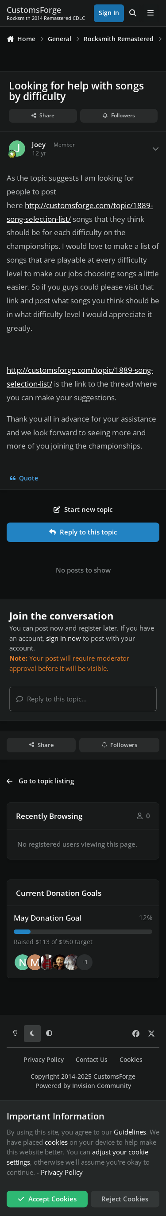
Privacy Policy (43, 1060)
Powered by (83, 1086)
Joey (39, 144)
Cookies (131, 1060)
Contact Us (92, 1060)
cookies (56, 1141)
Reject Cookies (124, 1198)
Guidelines (130, 1131)
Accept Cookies (47, 1198)
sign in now (63, 638)
